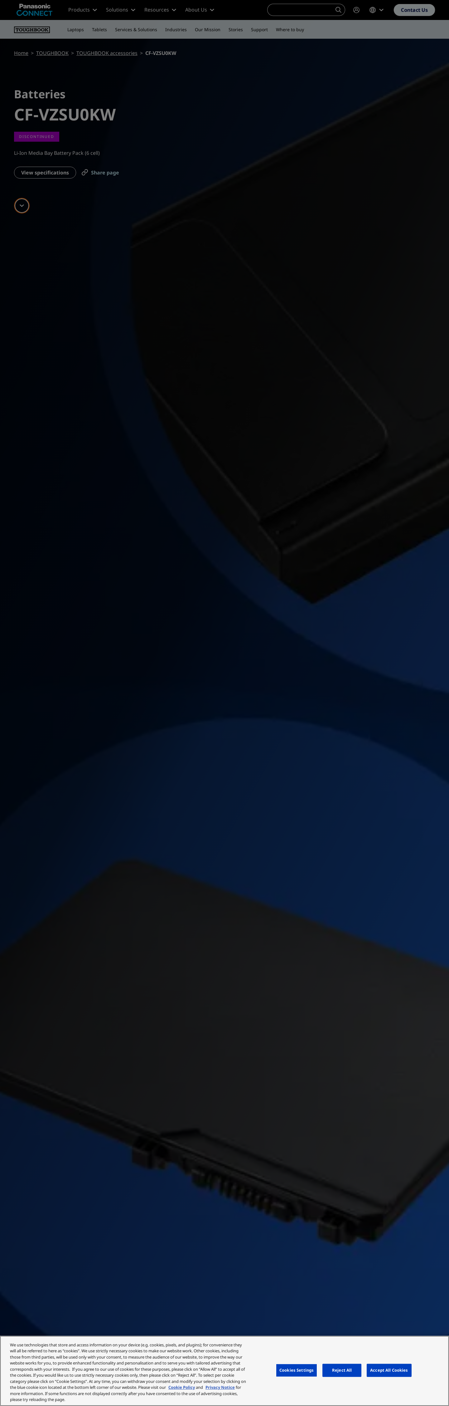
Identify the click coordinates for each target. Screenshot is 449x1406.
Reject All (342, 1370)
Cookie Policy (181, 1387)
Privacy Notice (220, 1387)
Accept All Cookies (389, 1370)
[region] (224, 1371)
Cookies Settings (296, 1370)
